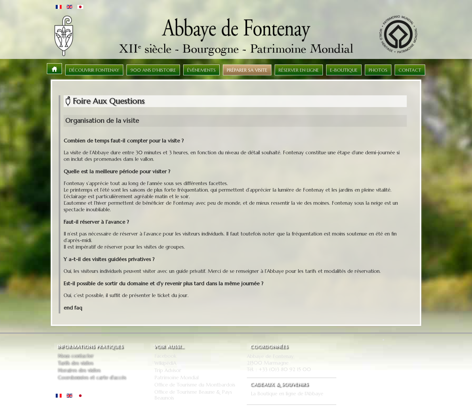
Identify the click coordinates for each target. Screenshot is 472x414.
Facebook (165, 356)
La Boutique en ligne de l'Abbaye (287, 394)
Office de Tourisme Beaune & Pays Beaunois (193, 395)
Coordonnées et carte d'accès (92, 378)
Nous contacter (76, 356)
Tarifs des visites (75, 363)
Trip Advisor (167, 370)
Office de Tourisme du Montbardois (194, 385)
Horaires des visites (79, 370)
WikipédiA (165, 363)
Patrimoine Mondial (176, 378)
